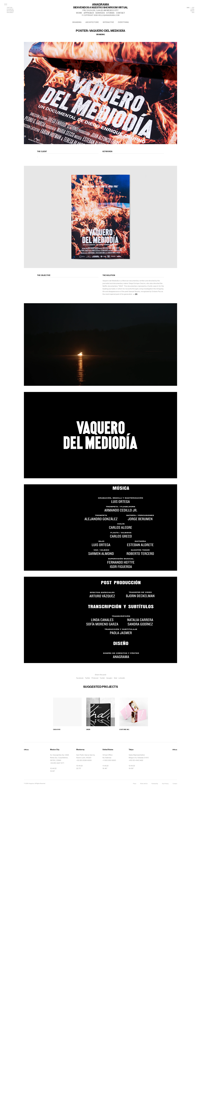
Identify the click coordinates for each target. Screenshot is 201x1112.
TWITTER (9, 7)
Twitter (87, 678)
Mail (115, 678)
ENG (188, 7)
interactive (108, 22)
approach (89, 13)
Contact (175, 783)
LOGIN (192, 9)
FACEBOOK (10, 9)
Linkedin (122, 678)
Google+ (109, 678)
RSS (193, 12)
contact (120, 13)
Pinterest (94, 678)
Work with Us (144, 783)
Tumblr (102, 678)
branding (76, 22)
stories (110, 13)
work (79, 13)
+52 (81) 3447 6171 (57, 763)
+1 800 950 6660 (109, 760)
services (100, 13)
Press (134, 783)
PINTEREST (10, 12)
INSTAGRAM (10, 11)
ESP (193, 7)
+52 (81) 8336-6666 (84, 760)
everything (123, 22)
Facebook (80, 678)
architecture (92, 22)
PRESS (192, 11)
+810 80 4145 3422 (136, 760)
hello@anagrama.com (108, 15)
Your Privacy (165, 783)
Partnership (155, 783)
